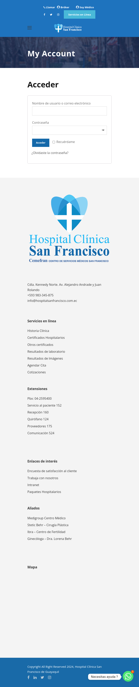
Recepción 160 (38, 412)
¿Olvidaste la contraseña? (50, 153)
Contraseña (41, 122)
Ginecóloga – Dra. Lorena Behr (49, 539)
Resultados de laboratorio (46, 351)
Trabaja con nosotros (42, 478)
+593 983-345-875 (40, 295)
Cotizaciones (36, 372)
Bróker (65, 7)
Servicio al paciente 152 (44, 405)
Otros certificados (40, 345)
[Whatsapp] (128, 676)
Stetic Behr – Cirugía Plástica (48, 525)
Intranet (33, 485)
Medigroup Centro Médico (46, 518)
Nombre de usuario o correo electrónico (62, 103)
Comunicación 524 (40, 433)
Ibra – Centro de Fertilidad (46, 532)
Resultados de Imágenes (45, 358)
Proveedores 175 (39, 426)
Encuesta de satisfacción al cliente (52, 471)
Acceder (40, 142)
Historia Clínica (38, 331)
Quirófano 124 (38, 419)
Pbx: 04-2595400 (39, 398)
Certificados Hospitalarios (46, 337)
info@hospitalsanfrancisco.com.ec (52, 301)
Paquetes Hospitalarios (44, 492)
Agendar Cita (36, 365)
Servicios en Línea (79, 14)
